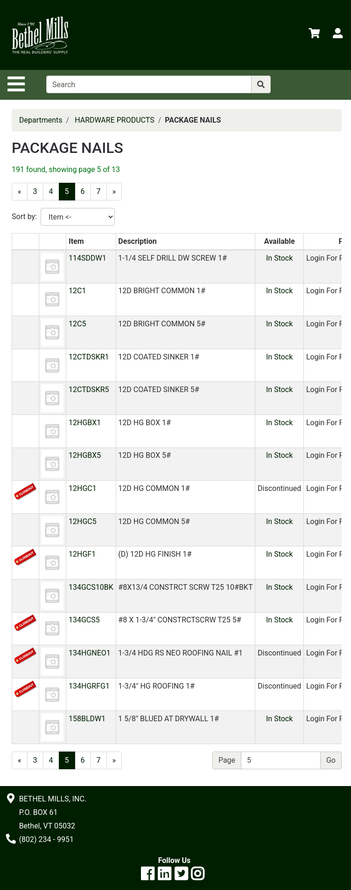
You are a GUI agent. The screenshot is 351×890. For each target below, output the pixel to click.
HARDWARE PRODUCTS (114, 120)
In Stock (279, 258)
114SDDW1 (87, 258)
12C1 (77, 290)
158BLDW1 (87, 718)
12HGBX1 (85, 422)
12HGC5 (83, 521)
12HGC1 (83, 488)
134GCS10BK (91, 587)
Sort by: (24, 216)
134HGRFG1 (89, 686)
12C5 (77, 323)
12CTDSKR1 (89, 356)
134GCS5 (84, 619)
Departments (41, 120)
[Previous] (20, 191)
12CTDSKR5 (89, 389)
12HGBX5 (85, 455)
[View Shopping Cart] (314, 34)
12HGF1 (82, 554)
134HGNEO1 (90, 653)
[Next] (114, 191)
